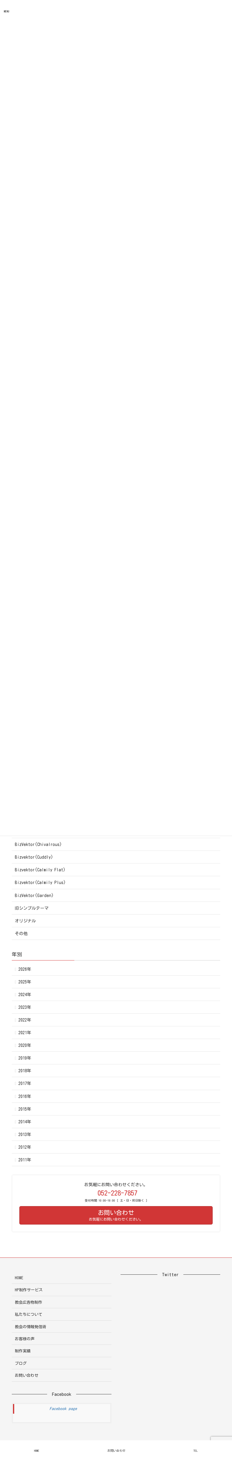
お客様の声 (24, 1339)
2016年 (24, 1096)
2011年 (24, 1160)
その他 (21, 933)
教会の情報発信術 (30, 1327)
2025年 (24, 982)
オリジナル (25, 921)
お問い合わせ (26, 1375)
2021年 (24, 1033)
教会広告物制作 (28, 1302)
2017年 (24, 1083)
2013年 (24, 1134)
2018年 (24, 1071)
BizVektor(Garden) (34, 895)
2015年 (24, 1109)
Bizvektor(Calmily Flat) (40, 870)
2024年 (24, 995)
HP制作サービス (29, 1290)
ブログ (21, 1363)
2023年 (24, 1007)
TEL (195, 1450)
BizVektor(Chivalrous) (38, 844)
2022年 (24, 1020)
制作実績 (23, 1351)
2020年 (24, 1045)
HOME (19, 1278)
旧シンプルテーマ (32, 908)
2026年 (24, 969)
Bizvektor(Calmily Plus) (40, 882)
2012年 (24, 1147)
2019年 (24, 1058)
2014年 (24, 1122)
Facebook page (63, 1409)
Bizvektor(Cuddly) (34, 857)
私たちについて (28, 1314)
